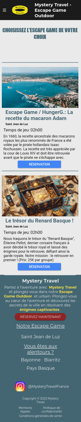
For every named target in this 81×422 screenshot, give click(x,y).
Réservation (39, 164)
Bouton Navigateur (4, 10)
